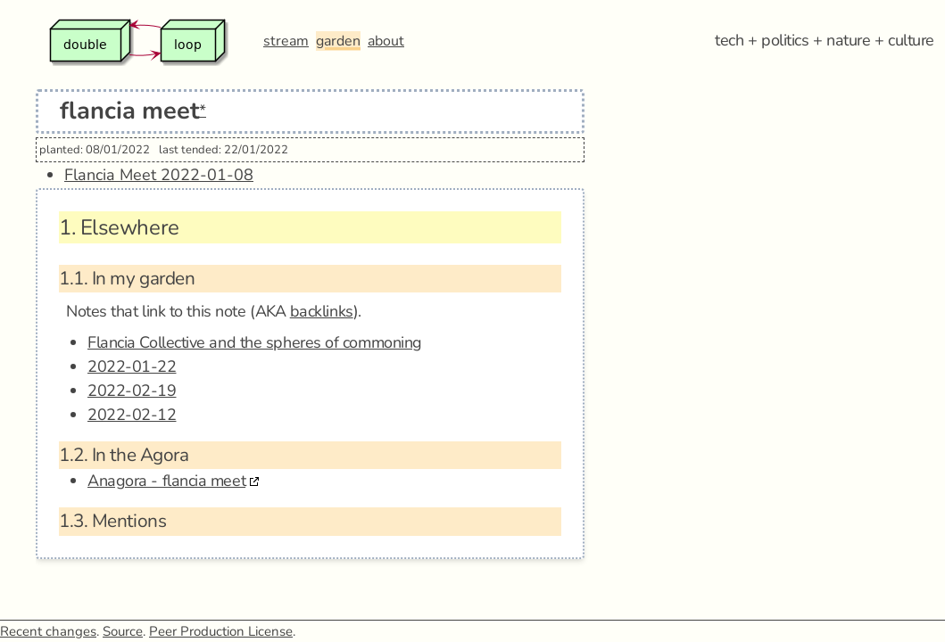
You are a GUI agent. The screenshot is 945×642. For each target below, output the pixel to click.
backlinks (321, 311)
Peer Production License (221, 631)
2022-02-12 (132, 414)
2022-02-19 (132, 390)
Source (123, 631)
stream (286, 41)
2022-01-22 (132, 366)
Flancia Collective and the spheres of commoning (254, 342)
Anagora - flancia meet (166, 480)
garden (338, 41)
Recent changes (48, 631)
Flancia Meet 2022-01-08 (158, 174)
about (386, 41)
